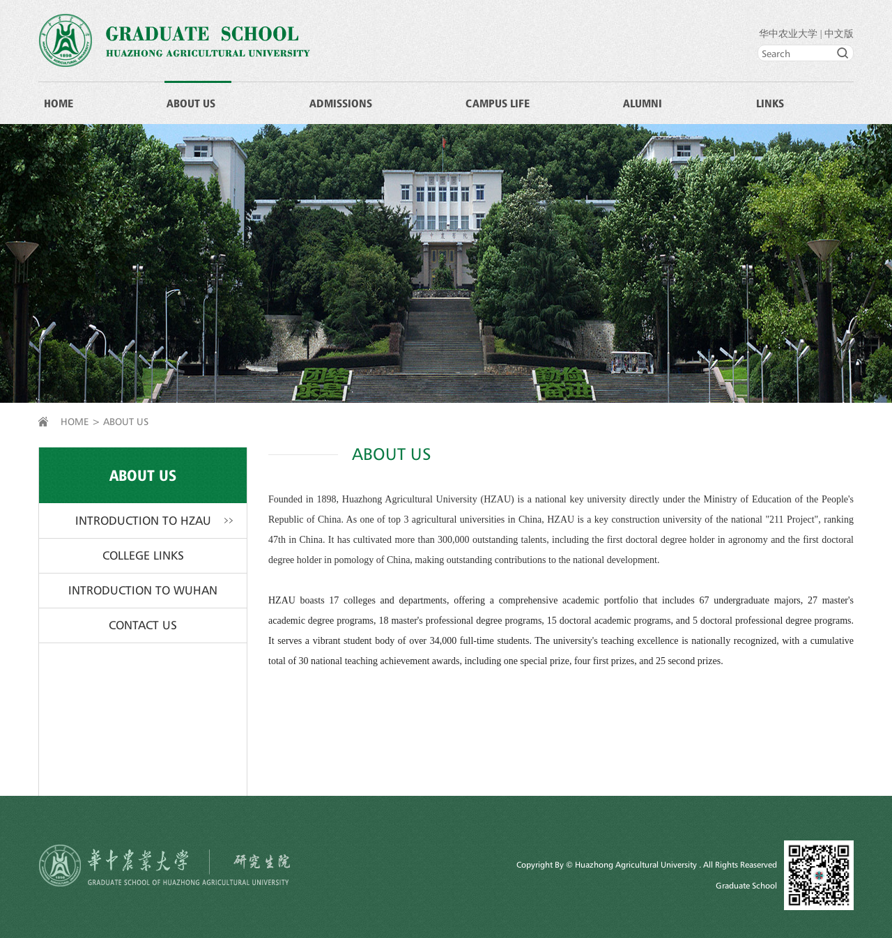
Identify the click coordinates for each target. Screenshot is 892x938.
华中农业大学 (788, 34)
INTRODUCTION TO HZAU (143, 521)
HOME (58, 103)
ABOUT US (191, 103)
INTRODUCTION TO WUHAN (142, 590)
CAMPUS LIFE (498, 103)
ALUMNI (642, 103)
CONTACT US (143, 625)
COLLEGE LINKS (143, 555)
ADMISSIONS (340, 103)
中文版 (839, 34)
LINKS (770, 103)
